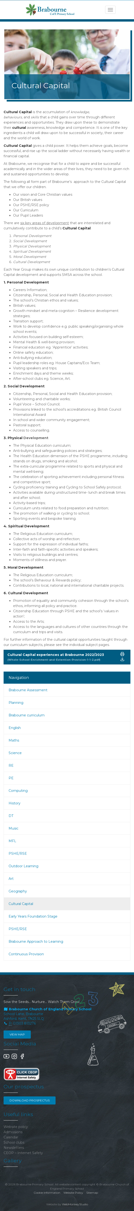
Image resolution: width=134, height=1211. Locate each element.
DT (11, 816)
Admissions (13, 1132)
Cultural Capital (21, 904)
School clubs (14, 1142)
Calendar (11, 1137)
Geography (18, 891)
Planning (16, 703)
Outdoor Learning (23, 866)
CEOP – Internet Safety (23, 1153)
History (15, 803)
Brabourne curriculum (27, 715)
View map (17, 1034)
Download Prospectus (30, 1100)
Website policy (16, 1127)
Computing (18, 791)
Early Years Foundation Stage (33, 916)
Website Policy (73, 1192)
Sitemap (92, 1192)
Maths (14, 740)
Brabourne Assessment (28, 690)
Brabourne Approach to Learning (36, 941)
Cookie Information (47, 1192)
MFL (12, 841)
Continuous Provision (26, 954)
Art (11, 879)
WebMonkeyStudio (75, 1204)
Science (15, 753)
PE (11, 778)
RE (11, 765)
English (15, 728)
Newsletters (14, 1148)
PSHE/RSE (18, 853)
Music (13, 828)
